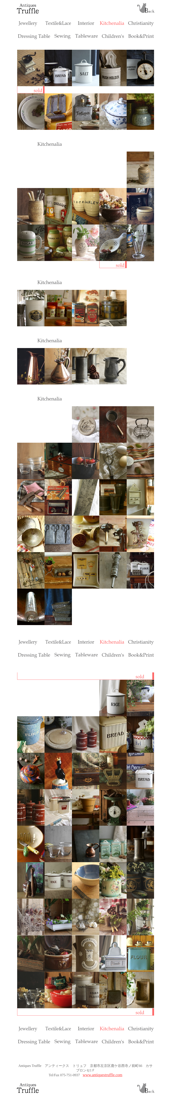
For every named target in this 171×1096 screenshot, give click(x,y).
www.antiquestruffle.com (102, 1075)
